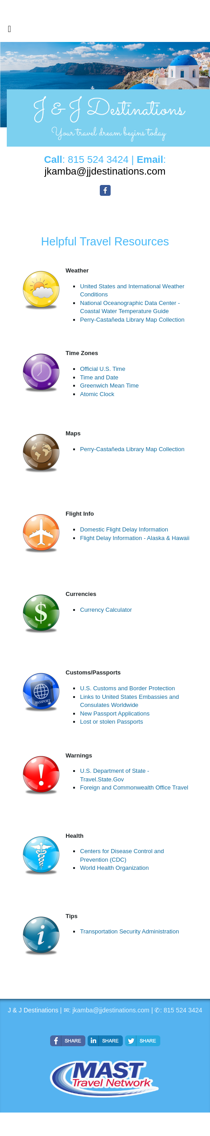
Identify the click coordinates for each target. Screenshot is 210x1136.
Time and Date (99, 377)
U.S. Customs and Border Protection (127, 688)
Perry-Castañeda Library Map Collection (132, 319)
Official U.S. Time (102, 368)
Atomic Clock (97, 394)
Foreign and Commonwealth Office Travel (134, 787)
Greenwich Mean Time (109, 385)
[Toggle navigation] (9, 31)
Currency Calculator (106, 609)
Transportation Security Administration (129, 931)
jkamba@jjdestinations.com (110, 1010)
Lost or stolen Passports (111, 721)
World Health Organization (114, 867)
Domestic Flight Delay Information (124, 529)
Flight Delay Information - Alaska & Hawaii (134, 538)
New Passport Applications (114, 713)
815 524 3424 (182, 1010)
